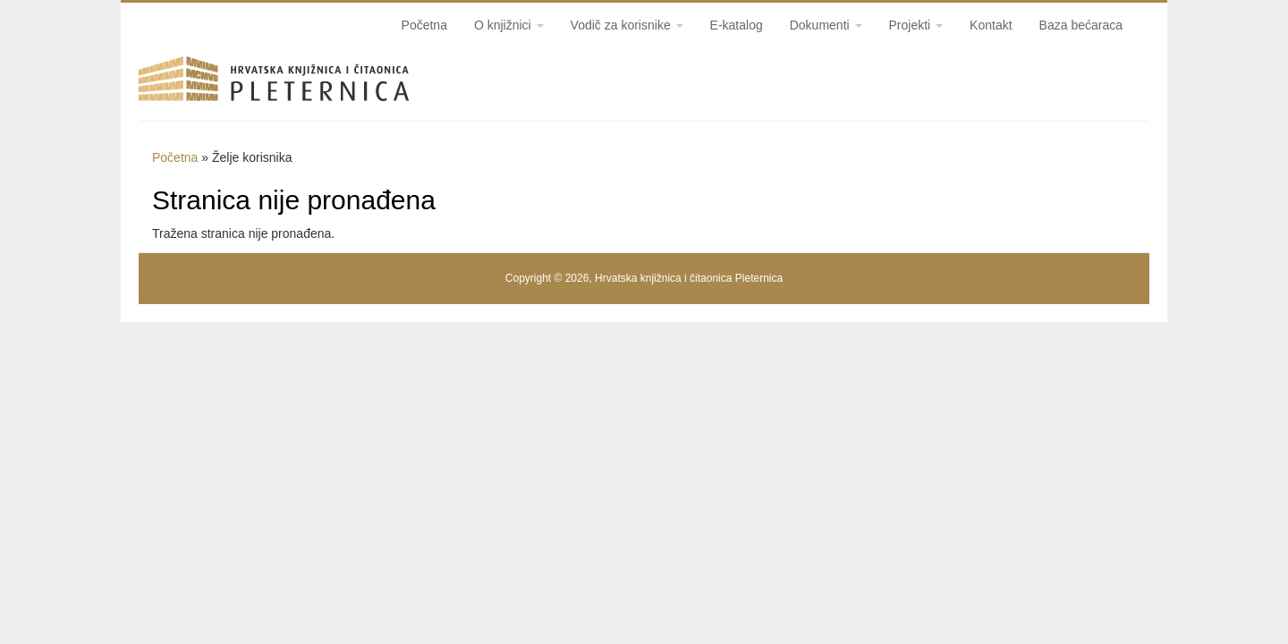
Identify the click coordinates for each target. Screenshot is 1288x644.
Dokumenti (826, 25)
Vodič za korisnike (627, 25)
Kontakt (991, 25)
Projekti (916, 25)
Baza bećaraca (1081, 25)
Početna (424, 25)
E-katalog (736, 25)
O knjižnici (509, 25)
